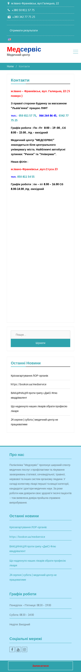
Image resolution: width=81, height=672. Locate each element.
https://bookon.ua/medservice (28, 384)
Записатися (40, 665)
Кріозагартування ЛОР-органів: (29, 375)
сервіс (24, 49)
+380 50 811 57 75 (23, 10)
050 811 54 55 (26, 176)
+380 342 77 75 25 (23, 16)
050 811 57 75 (27, 115)
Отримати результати (24, 30)
